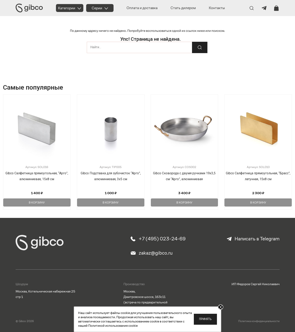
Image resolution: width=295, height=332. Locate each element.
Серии (97, 8)
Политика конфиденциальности (259, 321)
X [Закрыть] (220, 307)
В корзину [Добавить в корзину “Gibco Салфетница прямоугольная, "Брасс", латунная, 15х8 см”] (258, 202)
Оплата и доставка (142, 7)
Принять (205, 319)
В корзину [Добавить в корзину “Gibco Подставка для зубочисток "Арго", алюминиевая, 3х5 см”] (111, 202)
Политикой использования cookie (113, 325)
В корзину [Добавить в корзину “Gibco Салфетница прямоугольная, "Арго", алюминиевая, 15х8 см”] (37, 202)
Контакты (217, 7)
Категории (66, 8)
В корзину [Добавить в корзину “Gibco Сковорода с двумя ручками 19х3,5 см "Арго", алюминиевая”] (184, 202)
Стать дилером (183, 7)
